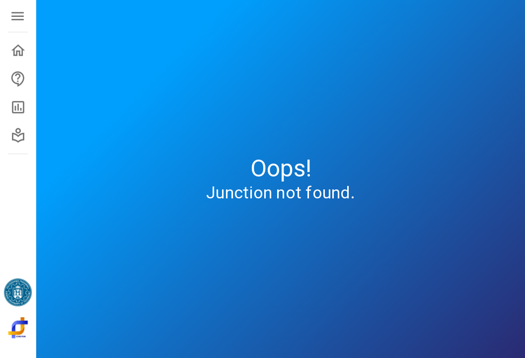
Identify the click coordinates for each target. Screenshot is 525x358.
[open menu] (17, 16)
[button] (18, 50)
